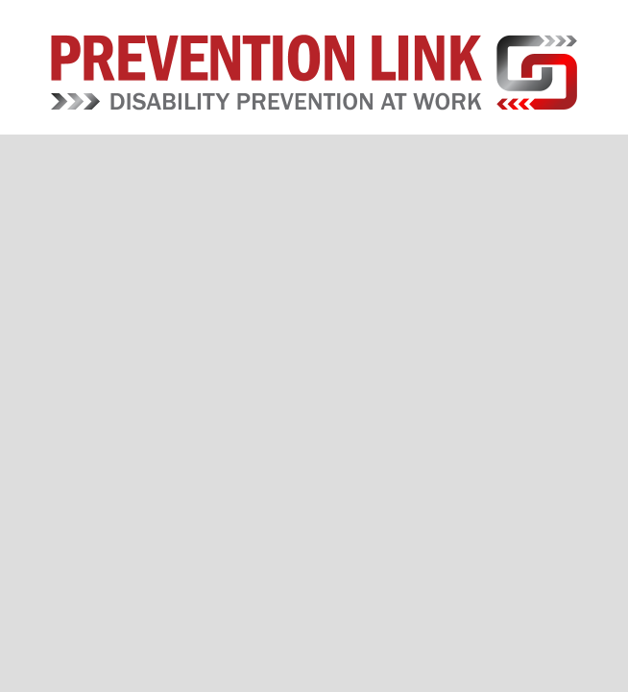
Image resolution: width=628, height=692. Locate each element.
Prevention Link (314, 72)
